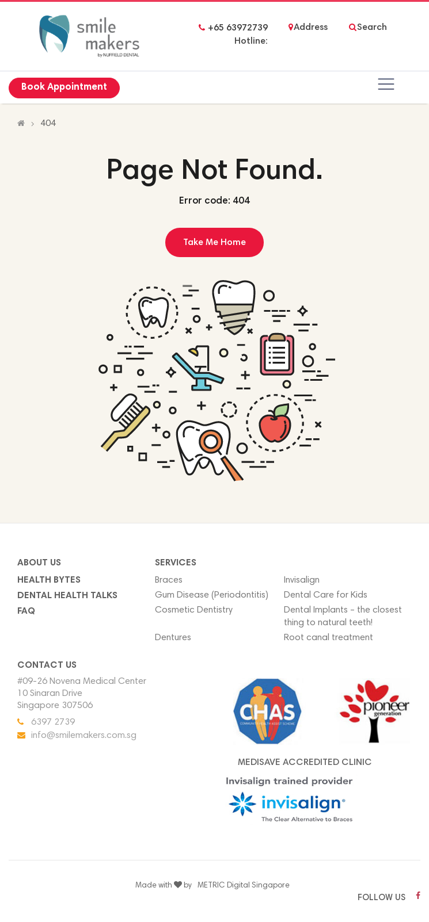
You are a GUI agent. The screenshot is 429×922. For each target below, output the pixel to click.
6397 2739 (53, 722)
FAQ (26, 611)
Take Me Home (214, 242)
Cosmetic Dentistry (194, 610)
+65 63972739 (238, 28)
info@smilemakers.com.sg (83, 735)
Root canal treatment (328, 637)
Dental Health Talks (67, 595)
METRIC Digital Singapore (244, 886)
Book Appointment (65, 88)
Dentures (173, 637)
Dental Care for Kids (325, 595)
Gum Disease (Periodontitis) (211, 595)
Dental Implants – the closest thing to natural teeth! (343, 617)
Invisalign (302, 580)
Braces (169, 580)
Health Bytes (49, 580)
